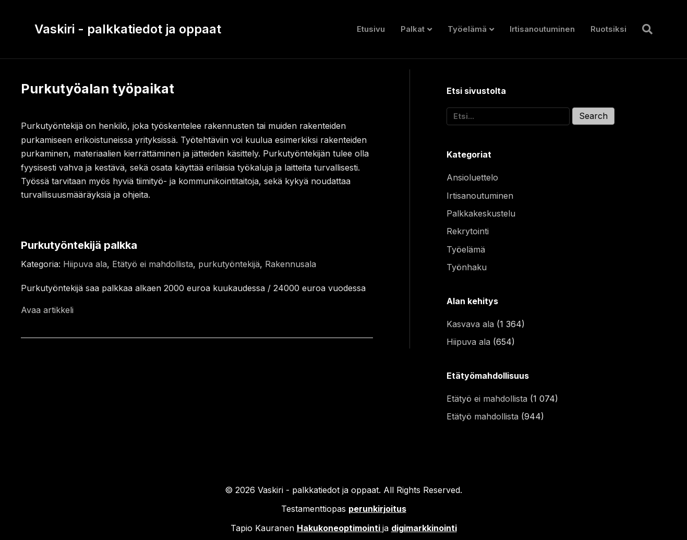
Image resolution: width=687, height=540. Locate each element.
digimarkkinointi (424, 528)
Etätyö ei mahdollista (152, 264)
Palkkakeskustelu (481, 213)
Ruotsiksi (608, 29)
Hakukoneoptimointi (338, 528)
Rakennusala (290, 264)
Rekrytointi (468, 231)
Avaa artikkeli (47, 310)
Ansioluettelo (472, 177)
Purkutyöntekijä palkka (79, 245)
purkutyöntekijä (229, 264)
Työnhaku (467, 267)
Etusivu (371, 29)
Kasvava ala (470, 324)
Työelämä (467, 29)
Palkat (413, 29)
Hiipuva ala (85, 264)
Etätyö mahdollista (483, 416)
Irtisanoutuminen (542, 29)
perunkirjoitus (377, 508)
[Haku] (643, 29)
